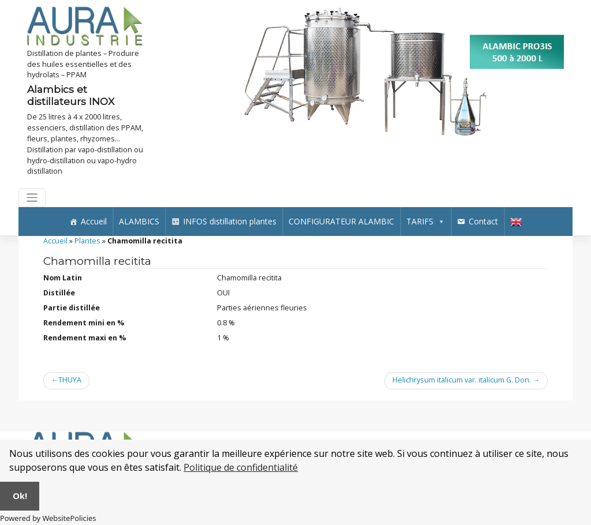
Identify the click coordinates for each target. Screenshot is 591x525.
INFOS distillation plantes (229, 221)
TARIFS (425, 221)
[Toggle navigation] (32, 197)
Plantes (87, 241)
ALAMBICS (139, 221)
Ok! (20, 495)
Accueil (94, 221)
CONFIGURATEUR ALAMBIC (341, 221)
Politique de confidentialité (241, 467)
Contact (483, 221)
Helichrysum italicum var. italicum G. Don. (461, 380)
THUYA (69, 380)
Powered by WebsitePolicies (48, 518)
